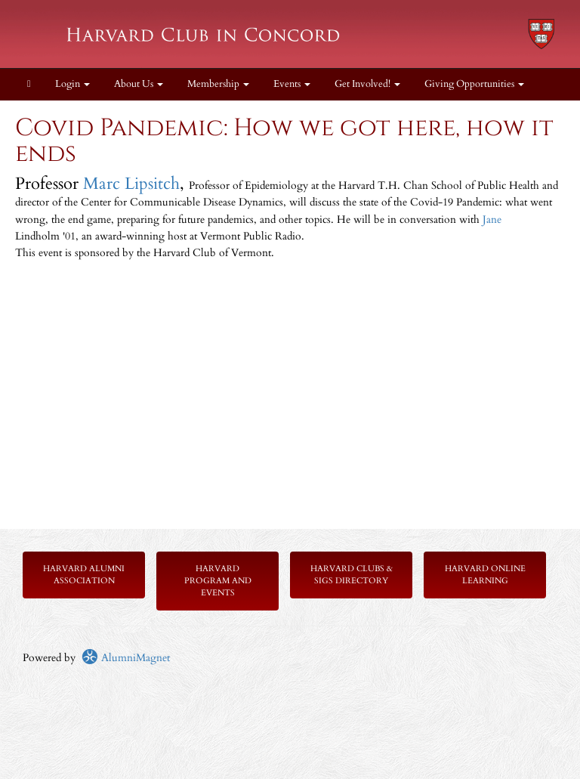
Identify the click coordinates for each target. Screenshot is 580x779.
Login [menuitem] (72, 84)
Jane (492, 219)
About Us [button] (138, 84)
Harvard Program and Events (217, 580)
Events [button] (291, 84)
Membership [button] (218, 84)
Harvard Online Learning (485, 574)
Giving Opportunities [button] (474, 84)
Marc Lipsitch (131, 183)
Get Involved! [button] (367, 84)
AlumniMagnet (126, 658)
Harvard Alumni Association (84, 574)
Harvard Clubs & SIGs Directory (351, 574)
